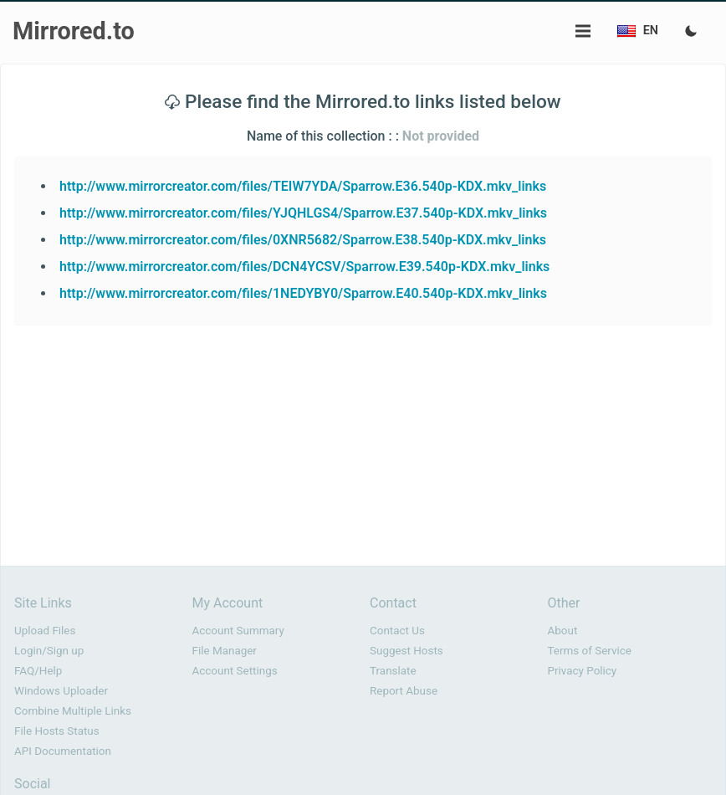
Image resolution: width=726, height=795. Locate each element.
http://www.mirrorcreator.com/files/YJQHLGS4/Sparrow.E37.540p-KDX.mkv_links (303, 213)
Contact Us (397, 630)
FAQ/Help (38, 670)
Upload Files (44, 630)
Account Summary (238, 630)
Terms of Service (589, 650)
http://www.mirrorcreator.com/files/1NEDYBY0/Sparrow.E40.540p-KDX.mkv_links (303, 293)
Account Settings (235, 670)
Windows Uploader (61, 691)
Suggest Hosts (406, 650)
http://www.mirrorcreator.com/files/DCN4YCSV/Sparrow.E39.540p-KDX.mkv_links (304, 266)
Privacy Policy (582, 670)
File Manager (224, 650)
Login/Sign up (49, 650)
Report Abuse (403, 691)
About (563, 630)
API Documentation (62, 751)
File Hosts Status (57, 731)
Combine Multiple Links (72, 711)
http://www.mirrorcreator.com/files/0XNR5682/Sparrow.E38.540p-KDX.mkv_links (302, 240)
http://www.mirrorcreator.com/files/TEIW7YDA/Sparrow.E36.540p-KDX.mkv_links (302, 186)
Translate (393, 670)
